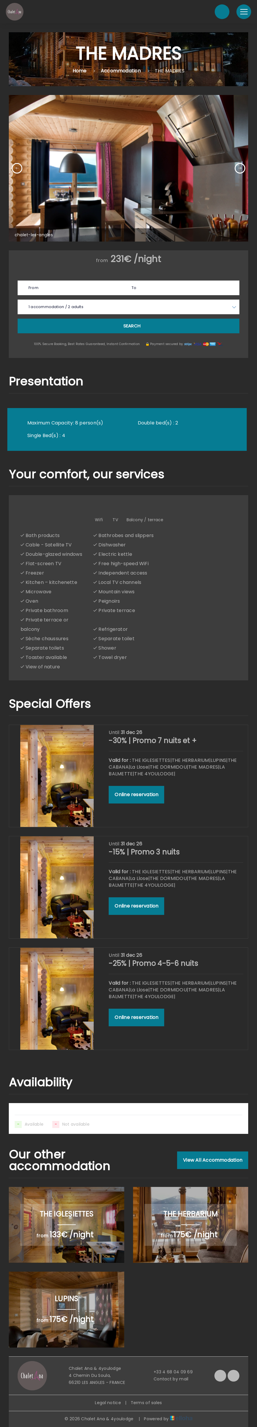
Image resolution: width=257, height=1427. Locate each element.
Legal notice (108, 1403)
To (134, 288)
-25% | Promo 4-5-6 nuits (153, 963)
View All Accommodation (212, 1160)
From (33, 288)
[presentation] (17, 168)
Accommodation (121, 70)
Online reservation (136, 794)
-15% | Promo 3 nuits (144, 852)
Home (80, 70)
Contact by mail (167, 1379)
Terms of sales (146, 1403)
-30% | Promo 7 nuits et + (152, 740)
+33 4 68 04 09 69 (170, 1372)
